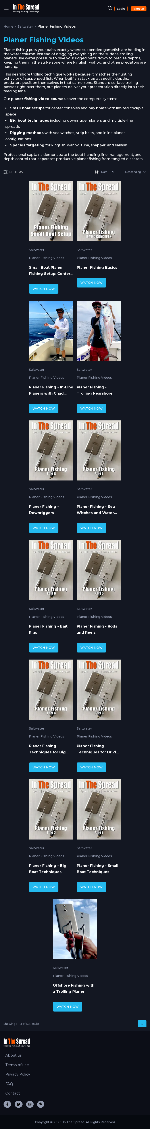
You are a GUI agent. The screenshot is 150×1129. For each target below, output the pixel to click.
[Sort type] (131, 172)
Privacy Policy (17, 1074)
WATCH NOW (44, 289)
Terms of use (17, 1065)
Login (121, 8)
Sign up (139, 8)
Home (8, 26)
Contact (12, 1093)
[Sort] (104, 172)
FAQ (9, 1084)
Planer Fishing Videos (46, 258)
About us (13, 1055)
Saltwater (25, 26)
